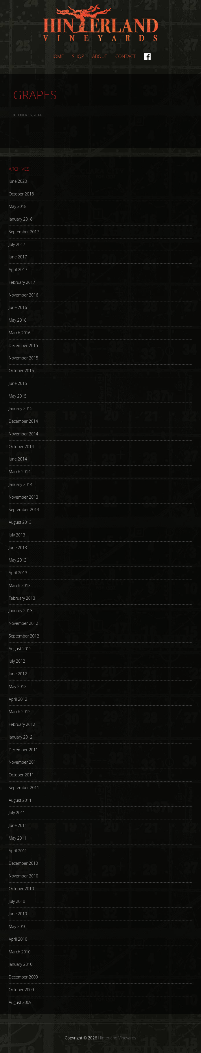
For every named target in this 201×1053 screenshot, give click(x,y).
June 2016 (18, 307)
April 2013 (18, 572)
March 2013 (19, 585)
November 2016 (23, 295)
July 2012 (17, 661)
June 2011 (18, 825)
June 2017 (18, 257)
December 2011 (23, 749)
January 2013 (20, 610)
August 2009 (20, 1002)
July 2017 (17, 244)
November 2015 (23, 358)
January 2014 (20, 484)
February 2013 (22, 598)
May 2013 (18, 560)
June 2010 (18, 913)
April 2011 (18, 850)
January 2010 (20, 964)
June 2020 (18, 181)
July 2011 (17, 812)
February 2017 (22, 282)
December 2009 (23, 977)
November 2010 (23, 876)
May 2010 (18, 926)
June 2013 (18, 547)
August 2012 (20, 648)
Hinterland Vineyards (100, 23)
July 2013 (17, 535)
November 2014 (23, 434)
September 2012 (24, 636)
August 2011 (20, 800)
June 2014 (18, 459)
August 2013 (20, 522)
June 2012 (18, 673)
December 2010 (23, 863)
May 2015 (18, 396)
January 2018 (20, 219)
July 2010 (17, 901)
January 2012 (20, 737)
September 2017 (24, 231)
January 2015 (20, 408)
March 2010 (19, 952)
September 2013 (24, 509)
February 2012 (22, 724)
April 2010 (18, 939)
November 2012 (23, 623)
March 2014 (19, 471)
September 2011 (24, 787)
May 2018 (18, 206)
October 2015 (21, 370)
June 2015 (18, 383)
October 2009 (21, 989)
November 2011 (23, 762)
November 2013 (23, 497)
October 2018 (21, 194)
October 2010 (21, 888)
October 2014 (21, 446)
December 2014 (23, 421)
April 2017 (18, 269)
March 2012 (19, 711)
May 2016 (18, 320)
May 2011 (18, 838)
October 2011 (21, 775)
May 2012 (18, 686)
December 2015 (23, 345)
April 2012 (18, 699)
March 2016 (19, 333)
